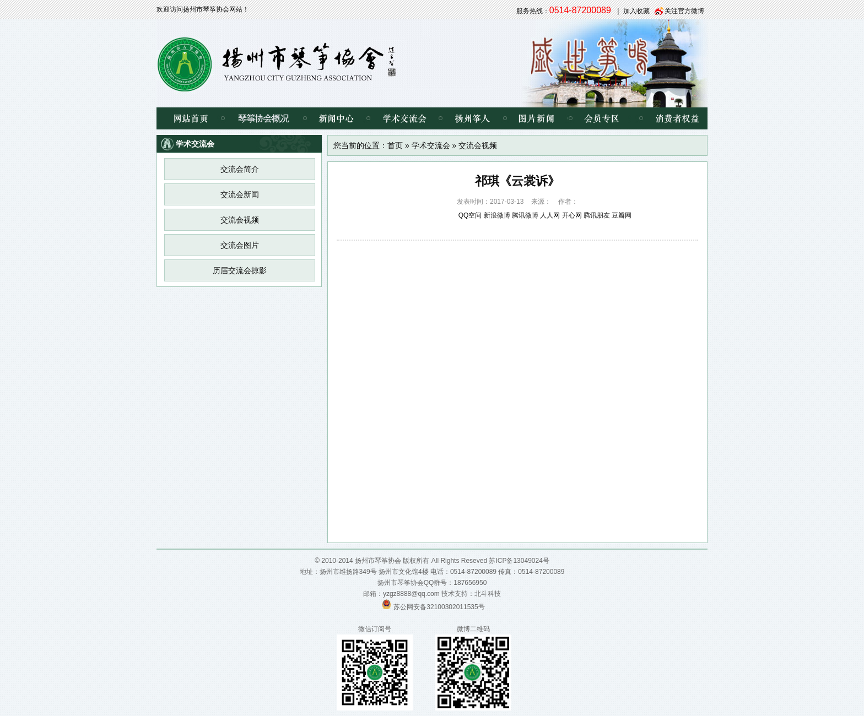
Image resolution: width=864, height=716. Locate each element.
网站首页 (189, 118)
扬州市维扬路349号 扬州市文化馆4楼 (374, 572)
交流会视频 (239, 219)
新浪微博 (497, 215)
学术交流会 (404, 118)
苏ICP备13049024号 (519, 561)
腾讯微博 (525, 215)
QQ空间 (470, 215)
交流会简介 (239, 169)
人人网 (550, 215)
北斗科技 (487, 594)
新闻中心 (336, 118)
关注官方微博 (684, 11)
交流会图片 (239, 245)
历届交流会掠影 (240, 270)
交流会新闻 (239, 194)
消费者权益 (668, 118)
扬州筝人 (472, 118)
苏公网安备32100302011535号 (438, 607)
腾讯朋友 (597, 215)
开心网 (572, 215)
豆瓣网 (621, 215)
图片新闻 (536, 118)
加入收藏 (636, 11)
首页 (395, 145)
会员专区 (599, 118)
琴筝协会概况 (264, 118)
